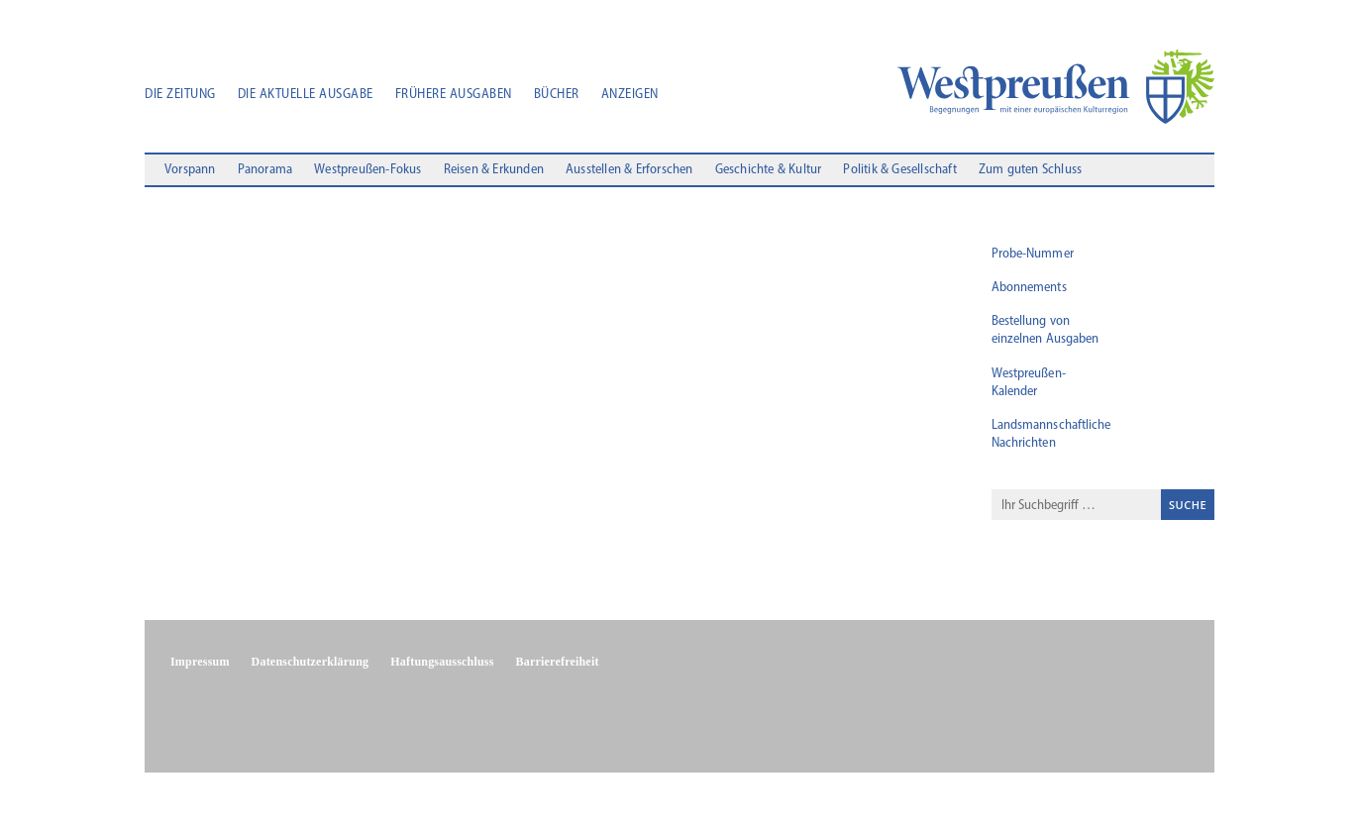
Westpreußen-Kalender (1029, 382)
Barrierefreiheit (557, 663)
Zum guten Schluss (1030, 170)
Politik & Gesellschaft (899, 170)
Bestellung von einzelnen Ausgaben (1045, 330)
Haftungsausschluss (441, 663)
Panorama (265, 170)
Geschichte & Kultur (768, 170)
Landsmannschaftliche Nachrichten (1051, 434)
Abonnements (1029, 287)
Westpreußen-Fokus (367, 170)
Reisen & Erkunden (494, 170)
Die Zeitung (180, 94)
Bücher (556, 94)
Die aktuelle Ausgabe (305, 94)
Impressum (200, 663)
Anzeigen (630, 94)
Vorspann (190, 170)
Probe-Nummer (1033, 254)
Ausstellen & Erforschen (629, 170)
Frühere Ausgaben (453, 94)
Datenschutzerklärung (310, 663)
